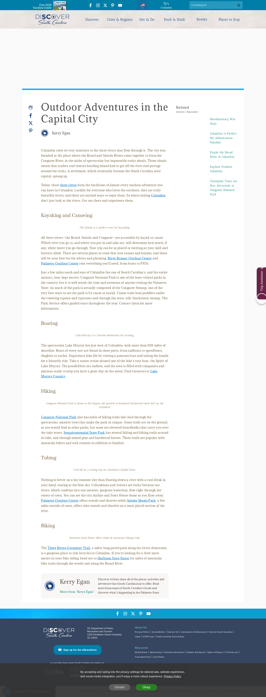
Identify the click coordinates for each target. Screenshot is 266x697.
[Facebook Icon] (90, 5)
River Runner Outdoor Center (130, 258)
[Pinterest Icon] (113, 5)
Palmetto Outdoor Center (60, 263)
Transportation (143, 657)
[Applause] (30, 107)
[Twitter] (30, 123)
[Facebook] (30, 115)
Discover (92, 19)
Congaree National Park (58, 417)
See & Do (146, 19)
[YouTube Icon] (120, 5)
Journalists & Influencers (194, 632)
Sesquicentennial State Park (84, 433)
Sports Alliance (215, 652)
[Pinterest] (30, 130)
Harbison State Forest (113, 558)
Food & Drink (174, 19)
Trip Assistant (261, 281)
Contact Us (172, 632)
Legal (138, 636)
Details (120, 687)
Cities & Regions (119, 19)
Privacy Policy (142, 632)
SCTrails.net (231, 652)
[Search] (216, 5)
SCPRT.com (148, 636)
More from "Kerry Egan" (77, 591)
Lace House (158, 657)
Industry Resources (174, 652)
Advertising (156, 652)
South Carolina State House (170, 636)
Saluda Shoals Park (141, 500)
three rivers (68, 185)
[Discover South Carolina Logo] (52, 19)
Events (202, 19)
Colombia (158, 195)
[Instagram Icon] (98, 5)
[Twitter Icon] (105, 5)
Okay (146, 687)
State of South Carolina (221, 632)
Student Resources (195, 652)
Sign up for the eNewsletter (80, 649)
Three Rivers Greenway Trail (68, 548)
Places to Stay (229, 19)
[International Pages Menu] (142, 5)
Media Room (141, 652)
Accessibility (158, 632)
